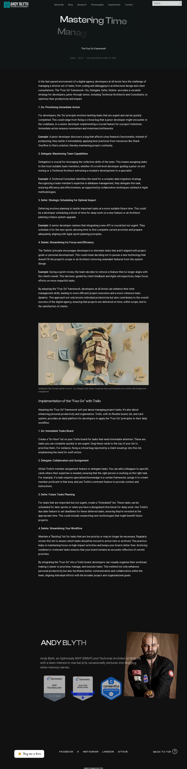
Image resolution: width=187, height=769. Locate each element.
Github (123, 752)
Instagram (90, 752)
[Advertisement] (93, 606)
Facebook (66, 752)
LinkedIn (108, 752)
